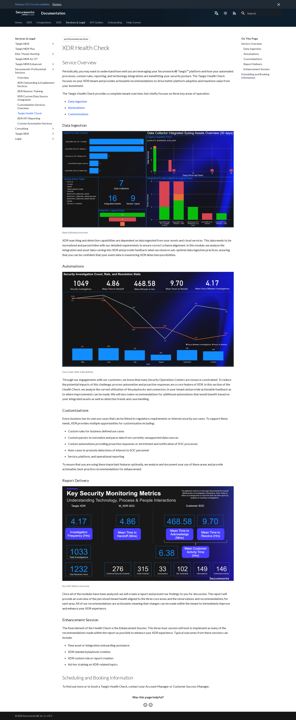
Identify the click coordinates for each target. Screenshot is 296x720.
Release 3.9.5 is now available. (32, 4)
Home (18, 22)
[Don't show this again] (278, 4)
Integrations (43, 22)
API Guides (96, 22)
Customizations (78, 114)
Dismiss (57, 4)
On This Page (249, 38)
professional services (76, 39)
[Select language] (216, 13)
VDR (58, 22)
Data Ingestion (77, 101)
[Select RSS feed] (234, 13)
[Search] (261, 13)
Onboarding (115, 22)
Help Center (133, 22)
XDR (29, 22)
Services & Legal (75, 22)
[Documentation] (25, 13)
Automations (76, 107)
